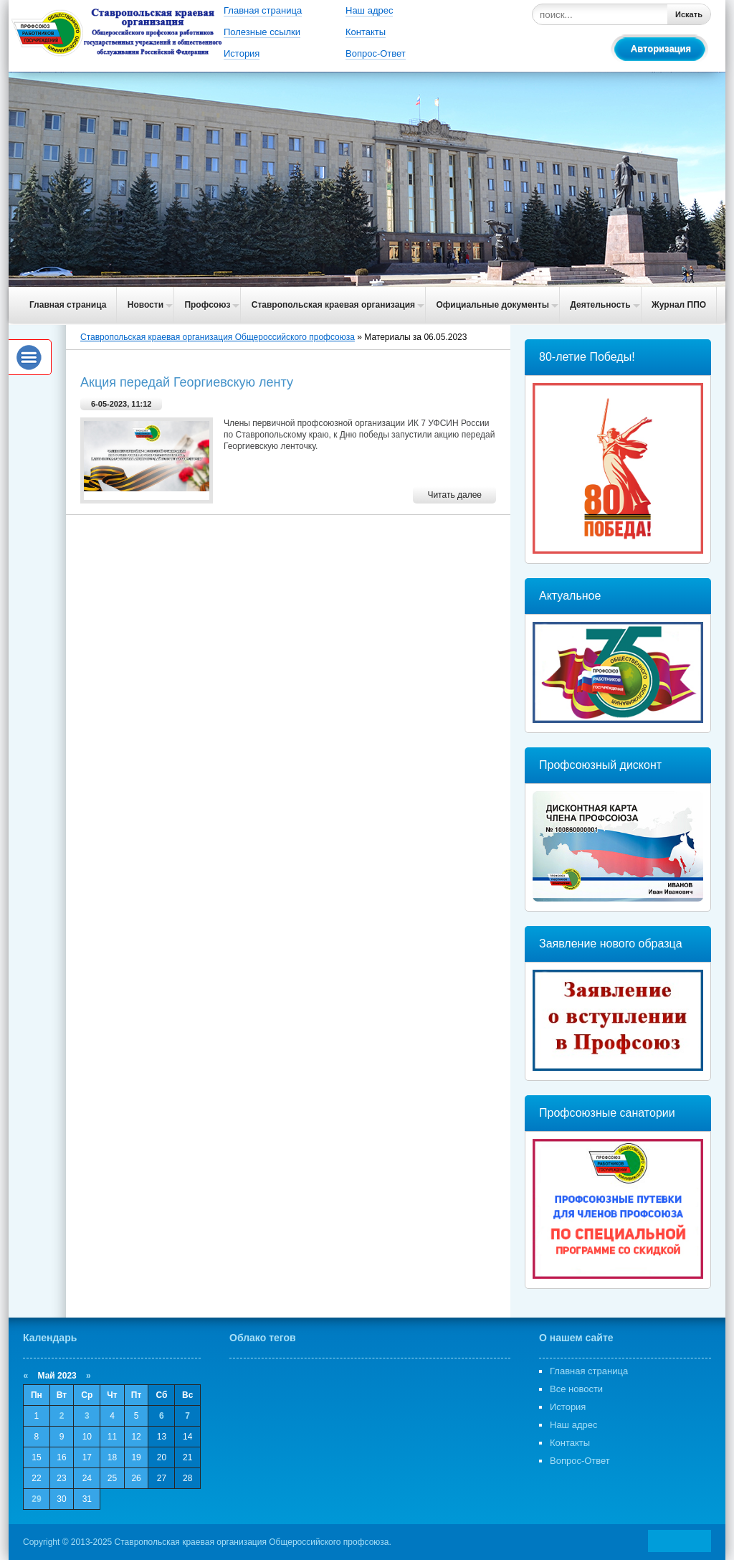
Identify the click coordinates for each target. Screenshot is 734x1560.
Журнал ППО (679, 305)
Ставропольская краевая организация (333, 305)
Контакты (365, 32)
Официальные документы (492, 305)
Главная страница (263, 10)
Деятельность (600, 305)
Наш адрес (369, 10)
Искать (688, 14)
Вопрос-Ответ (375, 53)
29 (36, 1499)
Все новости (576, 1389)
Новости (145, 305)
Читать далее (454, 495)
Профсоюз (207, 305)
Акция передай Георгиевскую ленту (186, 382)
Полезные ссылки (262, 32)
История (241, 53)
